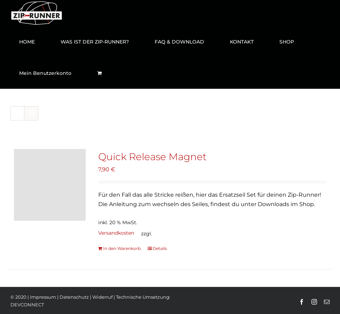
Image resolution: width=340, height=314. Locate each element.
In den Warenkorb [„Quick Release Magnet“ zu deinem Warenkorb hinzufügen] (122, 248)
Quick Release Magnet (152, 157)
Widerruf (102, 297)
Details (160, 248)
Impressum (43, 297)
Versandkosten (116, 233)
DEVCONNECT (27, 304)
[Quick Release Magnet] (50, 185)
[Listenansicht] (31, 113)
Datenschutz (74, 297)
